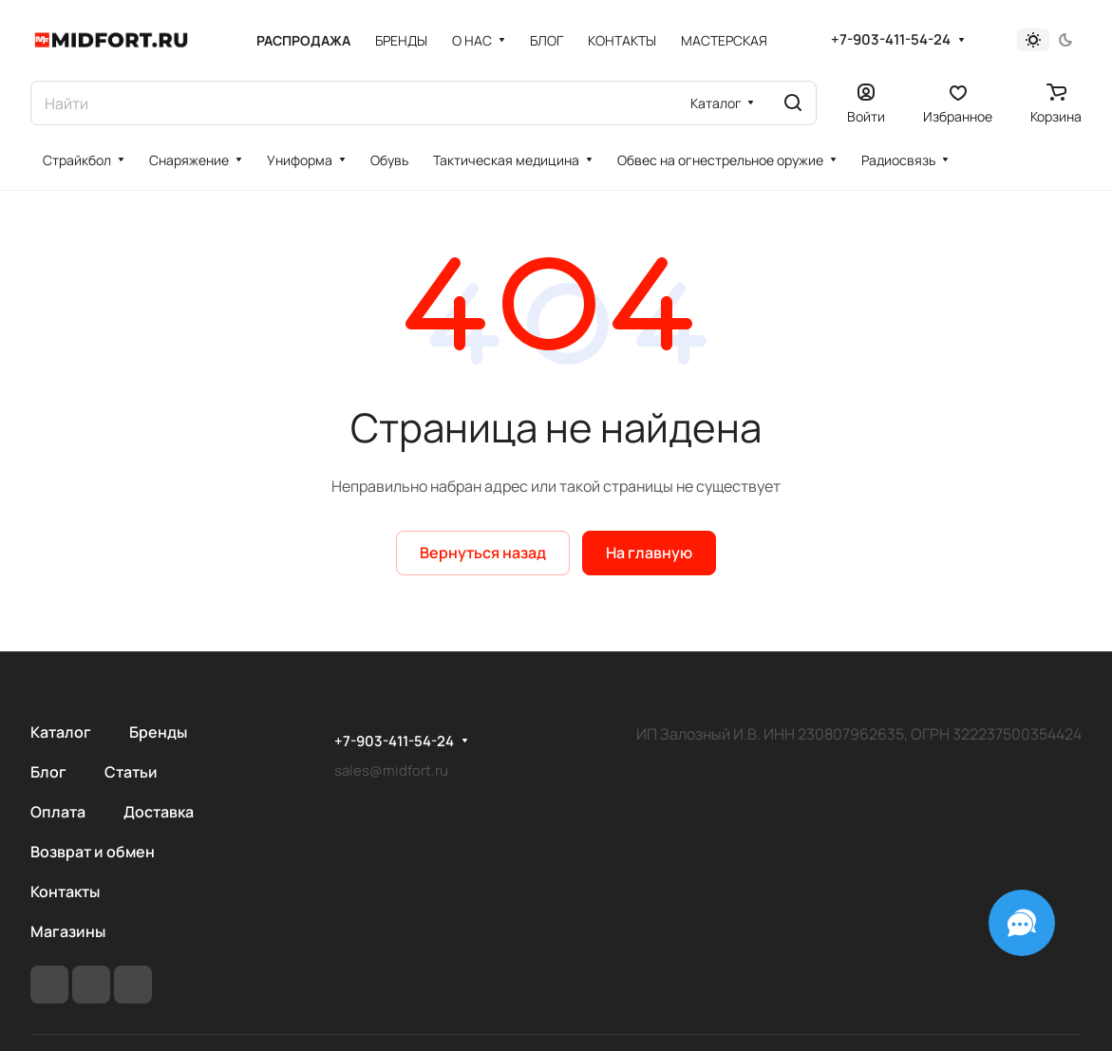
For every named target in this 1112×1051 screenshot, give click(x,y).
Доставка (158, 811)
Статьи (131, 771)
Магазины (67, 931)
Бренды (158, 732)
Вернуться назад (483, 552)
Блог (48, 771)
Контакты (65, 891)
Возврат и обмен (92, 851)
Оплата (57, 811)
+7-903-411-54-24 (891, 39)
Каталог (60, 732)
